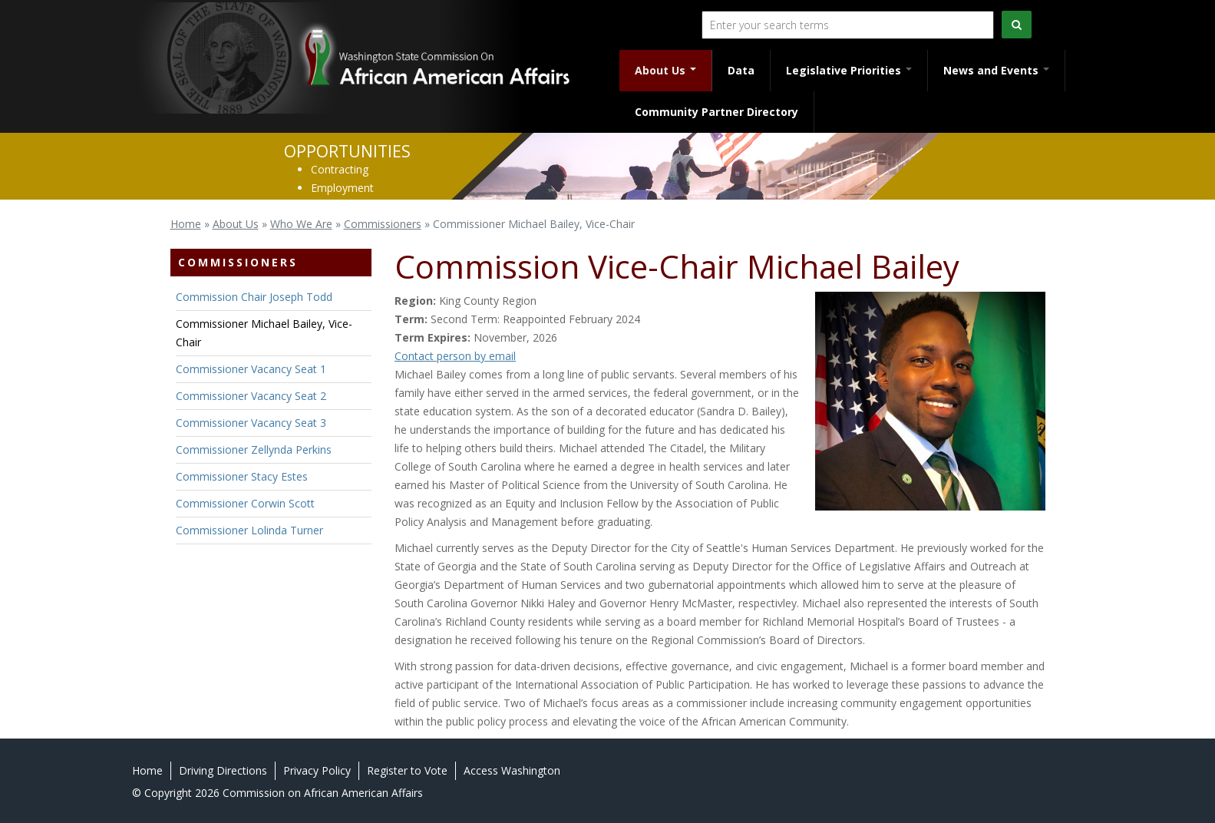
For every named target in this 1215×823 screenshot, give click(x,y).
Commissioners (382, 223)
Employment (342, 187)
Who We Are (301, 223)
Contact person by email (455, 356)
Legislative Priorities (849, 70)
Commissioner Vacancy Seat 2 (251, 395)
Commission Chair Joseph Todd (254, 296)
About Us (665, 70)
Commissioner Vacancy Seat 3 (251, 422)
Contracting (339, 169)
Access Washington (512, 770)
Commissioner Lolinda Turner (249, 530)
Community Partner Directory (716, 111)
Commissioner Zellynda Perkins (254, 449)
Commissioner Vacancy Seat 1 (251, 369)
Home (185, 223)
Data (741, 70)
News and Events (996, 70)
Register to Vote (407, 770)
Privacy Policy (317, 770)
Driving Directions (223, 770)
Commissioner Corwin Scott (245, 503)
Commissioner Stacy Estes (242, 476)
